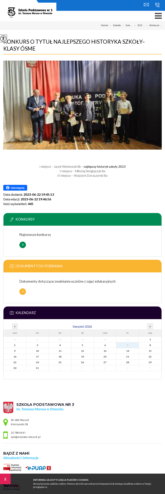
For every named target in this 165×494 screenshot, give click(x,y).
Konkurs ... (153, 25)
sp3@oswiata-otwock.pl (146, 4)
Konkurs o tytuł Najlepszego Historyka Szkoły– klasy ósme (74, 45)
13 (105, 350)
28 (127, 362)
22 (150, 356)
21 (127, 356)
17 (37, 356)
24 (37, 362)
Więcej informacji (22, 245)
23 (14, 362)
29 (150, 362)
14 (127, 350)
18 (60, 356)
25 (60, 362)
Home (104, 25)
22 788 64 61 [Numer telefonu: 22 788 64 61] (18, 432)
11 (60, 350)
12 (82, 350)
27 (105, 362)
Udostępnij (15, 187)
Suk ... (127, 25)
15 (150, 350)
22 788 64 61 (157, 4)
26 (82, 362)
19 (82, 356)
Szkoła (114, 25)
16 (14, 356)
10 (37, 350)
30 (14, 368)
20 (105, 356)
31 (37, 368)
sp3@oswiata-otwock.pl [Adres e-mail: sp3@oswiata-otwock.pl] (25, 436)
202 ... (139, 25)
